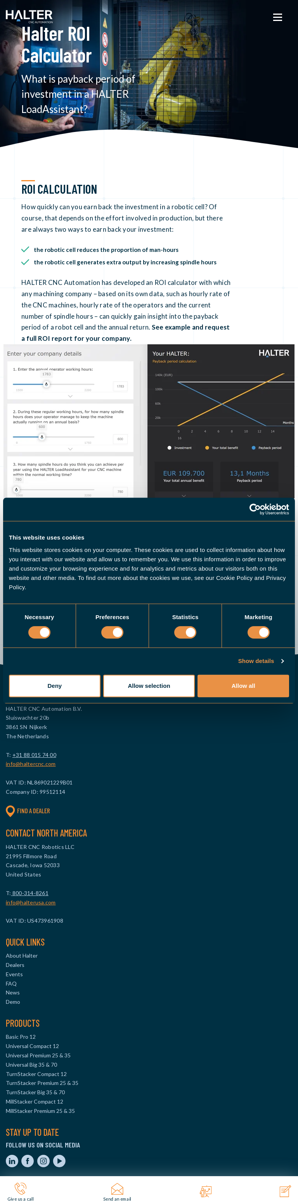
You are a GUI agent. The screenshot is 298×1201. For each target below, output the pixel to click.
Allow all (243, 685)
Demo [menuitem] (13, 1001)
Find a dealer (28, 810)
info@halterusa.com (31, 902)
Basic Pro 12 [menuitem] (21, 1036)
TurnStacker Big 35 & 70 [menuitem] (35, 1092)
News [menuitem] (13, 992)
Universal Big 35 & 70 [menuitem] (31, 1064)
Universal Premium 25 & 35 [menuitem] (38, 1055)
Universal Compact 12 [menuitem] (32, 1046)
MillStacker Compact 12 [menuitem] (34, 1101)
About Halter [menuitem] (22, 955)
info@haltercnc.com (31, 763)
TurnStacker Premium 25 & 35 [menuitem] (42, 1083)
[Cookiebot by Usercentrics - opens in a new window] (255, 509)
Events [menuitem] (14, 974)
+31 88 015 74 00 (34, 754)
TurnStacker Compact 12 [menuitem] (36, 1074)
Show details (256, 661)
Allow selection (149, 685)
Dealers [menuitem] (15, 964)
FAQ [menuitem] (11, 983)
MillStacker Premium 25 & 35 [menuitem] (40, 1110)
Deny (54, 685)
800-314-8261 (30, 893)
